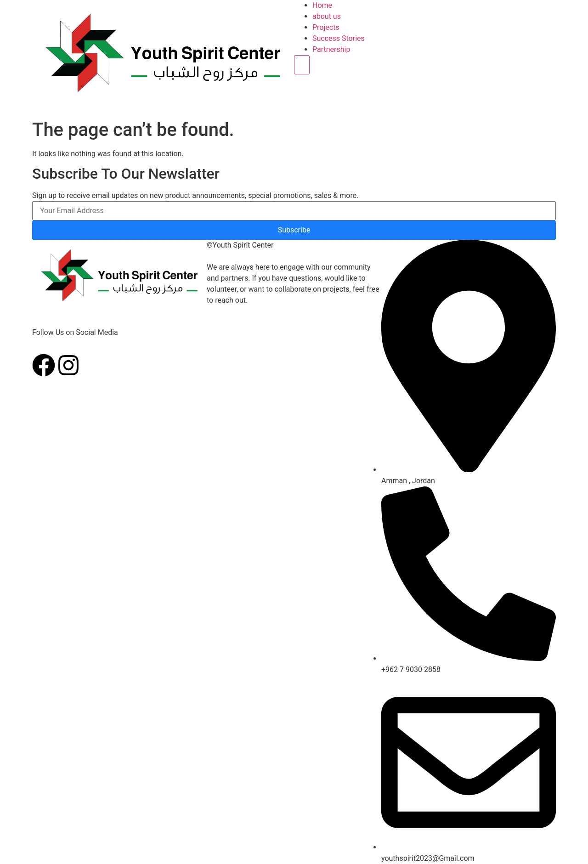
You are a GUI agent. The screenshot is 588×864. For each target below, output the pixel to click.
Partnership (331, 49)
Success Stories (338, 38)
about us (326, 16)
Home (322, 5)
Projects (325, 27)
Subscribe (294, 230)
